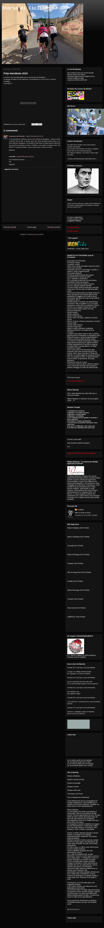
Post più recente (10, 227)
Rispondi (12, 150)
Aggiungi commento (11, 169)
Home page (31, 227)
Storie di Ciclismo (26, 8)
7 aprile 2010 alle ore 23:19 (25, 156)
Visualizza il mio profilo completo (86, 515)
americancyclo (74, 909)
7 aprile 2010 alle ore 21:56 (34, 136)
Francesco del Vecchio (17, 136)
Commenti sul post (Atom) (35, 234)
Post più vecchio (53, 227)
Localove (16, 124)
